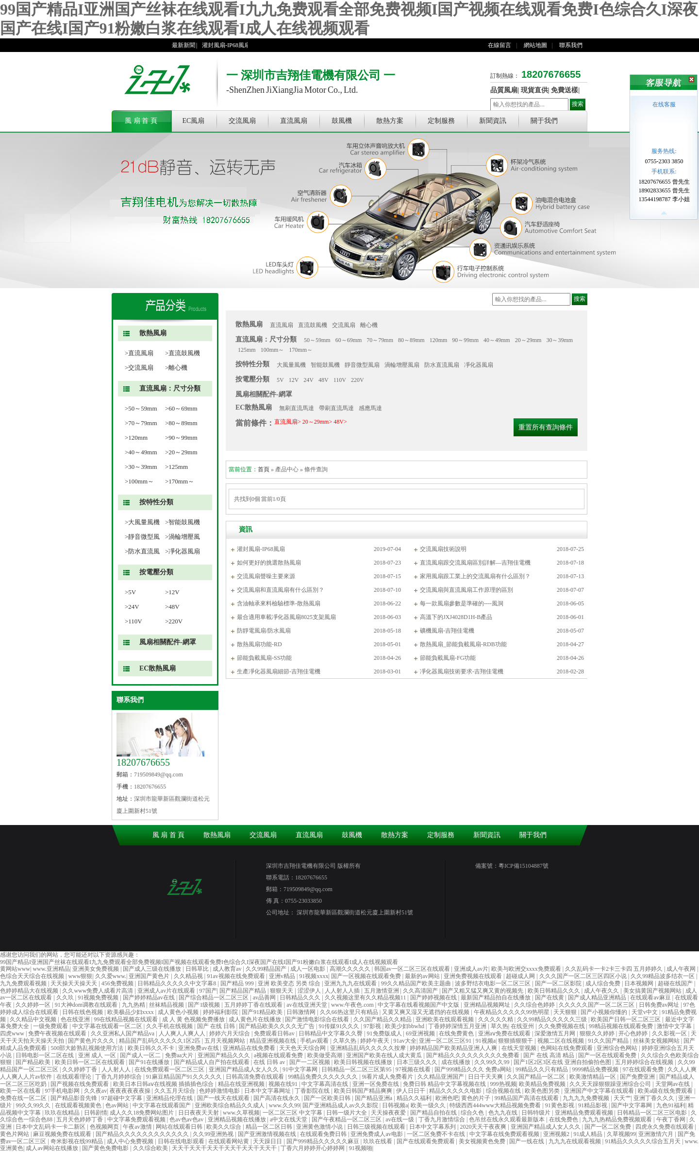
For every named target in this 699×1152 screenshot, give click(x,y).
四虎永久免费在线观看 (665, 1126)
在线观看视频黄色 (79, 1105)
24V (308, 380)
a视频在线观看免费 (279, 1055)
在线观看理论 (74, 1076)
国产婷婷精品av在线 (149, 997)
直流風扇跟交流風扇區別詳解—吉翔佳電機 (475, 562)
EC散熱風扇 (157, 668)
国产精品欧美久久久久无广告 (277, 1026)
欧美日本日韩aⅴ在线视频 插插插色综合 (164, 1084)
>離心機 (176, 367)
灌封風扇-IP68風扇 (230, 45)
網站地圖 (535, 45)
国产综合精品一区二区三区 (214, 997)
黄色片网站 (15, 1134)
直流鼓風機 (312, 325)
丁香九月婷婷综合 (119, 1076)
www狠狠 (80, 976)
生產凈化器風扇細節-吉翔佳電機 (278, 671)
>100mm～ (139, 481)
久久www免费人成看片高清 (98, 990)
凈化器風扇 (478, 364)
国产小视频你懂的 (605, 1012)
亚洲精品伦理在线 (170, 1098)
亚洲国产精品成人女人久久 (244, 1069)
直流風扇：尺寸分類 (169, 388)
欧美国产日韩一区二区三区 (626, 1019)
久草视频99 (621, 1134)
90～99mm (465, 340)
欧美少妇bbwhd (405, 1026)
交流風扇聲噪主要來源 (266, 576)
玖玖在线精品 (63, 1112)
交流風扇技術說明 (443, 549)
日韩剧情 (95, 1112)
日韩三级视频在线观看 (377, 1126)
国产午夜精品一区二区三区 (347, 1119)
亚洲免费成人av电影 (377, 1134)
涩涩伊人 (310, 990)
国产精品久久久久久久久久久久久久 (143, 1134)
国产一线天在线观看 (224, 1098)
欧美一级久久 (429, 1105)
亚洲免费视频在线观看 (473, 976)
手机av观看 (315, 1040)
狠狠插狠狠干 (516, 1040)
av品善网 (265, 997)
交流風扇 (242, 120)
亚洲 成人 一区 (97, 1055)
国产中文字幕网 (632, 1105)
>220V (174, 621)
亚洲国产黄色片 (150, 976)
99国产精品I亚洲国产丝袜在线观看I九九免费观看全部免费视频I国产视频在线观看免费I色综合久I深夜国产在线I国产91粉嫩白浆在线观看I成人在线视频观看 (199, 962)
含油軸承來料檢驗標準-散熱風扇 (278, 603)
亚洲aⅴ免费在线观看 (505, 1033)
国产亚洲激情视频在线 (268, 1134)
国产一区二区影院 (559, 983)
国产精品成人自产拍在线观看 (212, 1062)
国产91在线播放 (150, 1062)
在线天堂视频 (519, 1048)
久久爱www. (110, 976)
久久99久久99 (492, 1062)
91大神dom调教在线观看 (87, 1004)
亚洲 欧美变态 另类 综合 (290, 983)
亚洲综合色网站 (618, 1048)
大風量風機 (291, 364)
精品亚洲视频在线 (274, 1040)
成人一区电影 (308, 968)
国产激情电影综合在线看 (317, 1019)
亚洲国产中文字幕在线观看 (599, 1090)
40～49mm (496, 340)
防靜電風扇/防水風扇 (264, 630)
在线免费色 (564, 1119)
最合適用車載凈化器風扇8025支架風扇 (286, 617)
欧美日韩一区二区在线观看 (90, 1062)
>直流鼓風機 (182, 353)
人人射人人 (116, 1069)
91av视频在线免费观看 (236, 976)
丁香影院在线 (313, 1090)
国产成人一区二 (141, 1055)
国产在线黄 (550, 997)
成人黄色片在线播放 (256, 1019)
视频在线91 (283, 1084)
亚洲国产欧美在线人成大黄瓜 (384, 1055)
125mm (247, 349)
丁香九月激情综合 (442, 1119)
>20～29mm (181, 452)
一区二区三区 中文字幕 (293, 1112)
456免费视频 (118, 983)
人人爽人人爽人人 (183, 1033)
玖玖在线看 (378, 1141)
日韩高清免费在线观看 (255, 1076)
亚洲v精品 (283, 976)
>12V (172, 592)
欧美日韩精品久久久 (555, 990)
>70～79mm (141, 423)
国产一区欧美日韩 (328, 1098)
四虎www (13, 1033)
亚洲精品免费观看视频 (585, 1112)
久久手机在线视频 (170, 1026)
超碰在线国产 (676, 983)
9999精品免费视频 (596, 1069)
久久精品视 (189, 976)
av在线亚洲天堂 (307, 1004)
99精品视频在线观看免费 (621, 1026)
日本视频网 (639, 983)
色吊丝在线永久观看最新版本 (507, 1119)
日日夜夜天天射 (199, 1112)
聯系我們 (570, 45)
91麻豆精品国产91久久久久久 (184, 1076)
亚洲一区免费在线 (376, 1084)
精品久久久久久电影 (456, 1090)
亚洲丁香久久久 (654, 1098)
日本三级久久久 (418, 1062)
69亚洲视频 (421, 1033)
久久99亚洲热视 (214, 1134)
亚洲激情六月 (656, 1134)
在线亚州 (523, 1026)
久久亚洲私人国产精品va (123, 1033)
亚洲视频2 (557, 1134)
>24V (132, 606)
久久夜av (95, 1090)
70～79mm (379, 340)
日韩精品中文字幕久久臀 (331, 1033)
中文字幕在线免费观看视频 (505, 1134)
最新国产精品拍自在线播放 (496, 997)
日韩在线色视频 (83, 1012)
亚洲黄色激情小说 (320, 1126)
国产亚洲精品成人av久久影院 (340, 1105)
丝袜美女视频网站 (657, 1040)
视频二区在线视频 (561, 1040)
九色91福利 (670, 1105)
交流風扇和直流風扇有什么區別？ (280, 589)
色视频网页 (105, 1126)
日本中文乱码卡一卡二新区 (51, 1126)
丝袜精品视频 (167, 1004)
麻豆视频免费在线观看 (63, 1134)
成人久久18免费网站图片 (142, 1112)
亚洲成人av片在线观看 (167, 990)
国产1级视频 (204, 1004)
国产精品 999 (237, 983)
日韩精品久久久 (301, 997)
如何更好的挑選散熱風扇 (269, 562)
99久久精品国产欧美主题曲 (416, 983)
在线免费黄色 (457, 1033)
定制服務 (441, 120)
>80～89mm (181, 423)
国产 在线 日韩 (216, 1026)
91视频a (486, 1040)
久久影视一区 (670, 1033)
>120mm (136, 437)
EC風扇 (194, 120)
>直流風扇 (139, 353)
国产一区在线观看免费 (608, 1055)
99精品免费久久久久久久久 (323, 1076)
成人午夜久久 (602, 990)
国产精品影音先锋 (74, 1098)
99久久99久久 (34, 1105)
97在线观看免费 (644, 1069)
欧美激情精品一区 (593, 1076)
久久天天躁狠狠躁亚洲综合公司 (610, 1084)
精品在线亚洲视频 (242, 1084)
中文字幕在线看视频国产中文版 (419, 1004)
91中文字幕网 (301, 1069)
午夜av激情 (138, 1126)
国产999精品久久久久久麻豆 (323, 1141)
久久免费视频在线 (562, 1026)
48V (323, 380)
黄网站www (15, 968)
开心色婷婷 (633, 1033)
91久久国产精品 (609, 1040)
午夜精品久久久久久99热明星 (512, 1012)
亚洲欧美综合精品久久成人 (230, 1105)
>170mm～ (179, 481)
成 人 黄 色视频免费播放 (194, 1019)
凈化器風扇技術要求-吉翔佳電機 (461, 671)
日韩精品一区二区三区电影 (652, 1112)
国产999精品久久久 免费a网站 (473, 1069)
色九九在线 (503, 1112)
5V (280, 380)
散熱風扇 (152, 333)
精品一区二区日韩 (270, 1126)
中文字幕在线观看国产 (162, 1105)
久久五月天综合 (175, 1090)
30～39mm (559, 340)
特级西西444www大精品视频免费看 (495, 1105)
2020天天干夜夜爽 (484, 1126)
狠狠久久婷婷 (598, 1033)
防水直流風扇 (441, 364)
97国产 (208, 990)
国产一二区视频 (310, 1062)
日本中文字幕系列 (433, 1126)
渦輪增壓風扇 (401, 364)
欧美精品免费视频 (543, 1084)
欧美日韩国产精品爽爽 (364, 1090)
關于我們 (544, 120)
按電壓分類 (156, 572)
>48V (172, 606)
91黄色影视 (560, 1105)
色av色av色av (187, 1119)
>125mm (176, 466)
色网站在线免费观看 (567, 1048)
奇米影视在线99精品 (77, 1141)
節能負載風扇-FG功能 (448, 657)
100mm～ (272, 349)
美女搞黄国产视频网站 (653, 990)
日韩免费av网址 (660, 1004)
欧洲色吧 (447, 1098)
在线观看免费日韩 (324, 1134)
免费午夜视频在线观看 (58, 1033)
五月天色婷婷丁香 (80, 1119)
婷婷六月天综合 (230, 1033)
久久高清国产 (421, 990)
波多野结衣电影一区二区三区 (493, 983)
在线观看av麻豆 (651, 997)
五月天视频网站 (225, 1040)
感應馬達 (370, 408)
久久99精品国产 (267, 968)
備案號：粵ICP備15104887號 (512, 865)
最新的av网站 (423, 976)
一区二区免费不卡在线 (436, 1134)
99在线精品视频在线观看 (126, 1019)
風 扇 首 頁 (141, 120)
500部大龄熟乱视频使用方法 (87, 1048)
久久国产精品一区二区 (536, 1076)
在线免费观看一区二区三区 (170, 1069)
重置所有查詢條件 (545, 427)
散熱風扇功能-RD (259, 644)
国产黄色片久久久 (92, 1040)
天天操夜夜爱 (389, 1112)
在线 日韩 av (269, 1062)
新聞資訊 (492, 120)
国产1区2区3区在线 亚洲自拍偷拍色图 (563, 1062)
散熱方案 (389, 120)
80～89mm (411, 340)
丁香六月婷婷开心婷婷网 (313, 1148)
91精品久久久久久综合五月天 (643, 1141)
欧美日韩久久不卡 (152, 1048)
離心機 (369, 325)
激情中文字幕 (675, 1026)
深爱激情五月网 (555, 1033)
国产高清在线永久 (277, 1098)
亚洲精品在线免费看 (250, 1048)
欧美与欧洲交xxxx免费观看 (527, 968)
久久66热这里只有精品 (350, 1012)
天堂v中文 (645, 1012)
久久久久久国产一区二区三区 (597, 1004)
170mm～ (301, 349)
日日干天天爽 (486, 1076)
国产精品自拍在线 (434, 1112)
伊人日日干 (411, 1090)
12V (294, 380)
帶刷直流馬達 (336, 408)
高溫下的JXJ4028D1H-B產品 (456, 617)
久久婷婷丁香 (80, 1069)
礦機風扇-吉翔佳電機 (447, 630)
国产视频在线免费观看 (80, 1084)
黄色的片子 (476, 1098)
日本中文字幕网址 (268, 1090)
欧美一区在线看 (21, 1090)
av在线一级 (400, 1119)
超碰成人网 (521, 976)
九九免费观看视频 (24, 983)
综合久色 (473, 1112)
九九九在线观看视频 (575, 1141)
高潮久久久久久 (351, 968)
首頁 (263, 469)
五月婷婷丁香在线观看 (254, 1004)
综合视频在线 (504, 1090)
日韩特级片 (536, 1112)
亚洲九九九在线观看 (351, 983)
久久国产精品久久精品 (383, 1019)
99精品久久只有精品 (542, 1069)
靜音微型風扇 (362, 364)
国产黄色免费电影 (106, 1148)
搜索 (577, 104)
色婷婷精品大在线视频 (30, 990)
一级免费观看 (51, 1026)
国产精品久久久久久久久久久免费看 (473, 1055)
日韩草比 (197, 968)
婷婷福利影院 (221, 1012)
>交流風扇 (139, 367)
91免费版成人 (385, 1033)
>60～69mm (181, 408)
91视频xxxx (313, 976)
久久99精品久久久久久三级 (552, 1019)
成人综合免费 (603, 983)
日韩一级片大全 (347, 1112)
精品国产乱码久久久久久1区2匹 (160, 1040)
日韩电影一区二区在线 (45, 1055)
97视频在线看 (414, 1069)
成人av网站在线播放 (52, 1148)
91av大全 (405, 1040)
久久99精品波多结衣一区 (663, 976)
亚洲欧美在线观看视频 (445, 1019)
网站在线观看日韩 (180, 1126)
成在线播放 (456, 1062)
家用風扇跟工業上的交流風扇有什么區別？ (475, 576)
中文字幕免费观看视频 (137, 1119)
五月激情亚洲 (382, 990)
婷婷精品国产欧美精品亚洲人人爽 (454, 1048)
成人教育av (228, 968)
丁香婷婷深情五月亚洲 (458, 1026)
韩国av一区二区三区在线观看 (412, 968)
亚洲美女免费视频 (96, 968)
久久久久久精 (496, 1019)
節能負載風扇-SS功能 (264, 657)
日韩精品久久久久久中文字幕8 (177, 983)
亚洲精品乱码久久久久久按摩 (368, 1048)
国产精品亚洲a (374, 1098)
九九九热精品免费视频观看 (617, 1119)
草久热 (499, 1026)
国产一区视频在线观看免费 (366, 976)
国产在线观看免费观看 (426, 1141)
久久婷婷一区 (34, 1004)
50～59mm (317, 340)
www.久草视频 (241, 1112)
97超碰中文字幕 (122, 1098)
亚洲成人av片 (471, 968)
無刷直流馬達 (296, 408)
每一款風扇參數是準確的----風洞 (461, 603)
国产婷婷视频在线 (434, 997)
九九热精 (134, 1004)
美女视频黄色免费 (483, 1141)
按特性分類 (156, 502)
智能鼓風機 (325, 364)
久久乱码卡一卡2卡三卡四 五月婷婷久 (614, 968)
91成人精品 (588, 1134)
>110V (133, 621)
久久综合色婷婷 (535, 1004)
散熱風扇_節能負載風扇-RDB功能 (463, 644)
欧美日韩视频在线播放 (364, 1062)
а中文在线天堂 (289, 1119)
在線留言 (499, 45)
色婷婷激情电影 (220, 1090)
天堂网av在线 (673, 1084)
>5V (130, 592)
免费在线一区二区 (24, 1098)
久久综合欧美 (151, 1148)
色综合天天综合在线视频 (33, 976)
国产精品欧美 (34, 1062)
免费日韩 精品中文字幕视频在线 (445, 1084)
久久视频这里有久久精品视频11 (366, 997)
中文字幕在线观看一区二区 (108, 1026)
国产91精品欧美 (263, 1012)
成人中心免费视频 (131, 1141)
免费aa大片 (180, 1055)
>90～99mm (181, 437)
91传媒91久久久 (339, 1026)
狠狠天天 (282, 990)
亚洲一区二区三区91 (446, 1040)
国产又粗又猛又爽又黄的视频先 (483, 990)
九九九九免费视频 (587, 1098)
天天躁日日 (268, 1141)
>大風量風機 (142, 522)
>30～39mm (141, 466)
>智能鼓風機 (182, 522)
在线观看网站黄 (229, 1141)
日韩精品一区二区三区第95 (357, 1069)
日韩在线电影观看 (182, 1141)
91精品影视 (593, 1105)
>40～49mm (141, 452)
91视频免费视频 (99, 997)
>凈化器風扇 (182, 551)
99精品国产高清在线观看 (527, 1098)
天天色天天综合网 (303, 1048)
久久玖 (65, 997)
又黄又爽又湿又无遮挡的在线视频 (426, 1012)
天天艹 (622, 1098)
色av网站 (117, 1105)
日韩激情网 (301, 1012)
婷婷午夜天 (375, 1040)
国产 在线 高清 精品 (549, 1055)
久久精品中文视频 (34, 1019)
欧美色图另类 (543, 1090)
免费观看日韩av (275, 1033)
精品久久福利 (415, 1098)
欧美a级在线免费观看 (666, 1090)
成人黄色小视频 (179, 1012)
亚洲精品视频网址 (488, 1004)
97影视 (373, 1026)
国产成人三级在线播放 (153, 968)
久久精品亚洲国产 (441, 1076)
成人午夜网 (681, 968)
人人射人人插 (343, 990)
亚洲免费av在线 (199, 1048)
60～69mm (348, 340)
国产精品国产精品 (243, 990)
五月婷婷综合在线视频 (645, 1062)
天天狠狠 (565, 1012)
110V (339, 380)
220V (357, 380)
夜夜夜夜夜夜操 (131, 1090)
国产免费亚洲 (638, 1076)
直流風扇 (293, 120)
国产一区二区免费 (608, 1126)
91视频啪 (360, 1148)
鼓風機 (342, 120)
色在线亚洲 (76, 1019)
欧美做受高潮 (325, 1055)
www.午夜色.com (353, 1004)
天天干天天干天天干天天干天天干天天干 (225, 1148)
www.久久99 (284, 1105)
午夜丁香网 (671, 1119)
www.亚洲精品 (51, 968)
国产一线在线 (527, 1141)
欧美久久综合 (224, 1126)
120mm (439, 340)
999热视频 (503, 1084)
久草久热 (345, 1040)
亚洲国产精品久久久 (224, 1055)
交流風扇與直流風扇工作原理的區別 (466, 589)
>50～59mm (141, 408)
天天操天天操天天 (74, 983)
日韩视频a (395, 1105)
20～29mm (528, 340)
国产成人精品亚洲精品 (598, 997)
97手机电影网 (63, 1090)
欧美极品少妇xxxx (131, 1012)
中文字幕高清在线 (325, 1084)
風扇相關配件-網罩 (167, 642)
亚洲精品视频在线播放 (237, 1119)
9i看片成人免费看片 (388, 1076)
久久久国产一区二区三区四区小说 (583, 976)
